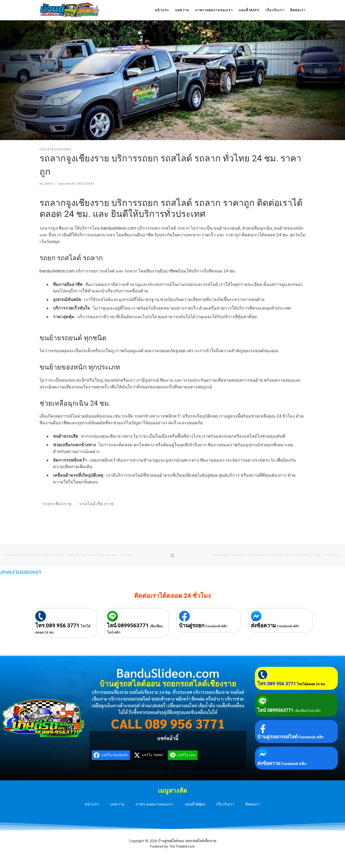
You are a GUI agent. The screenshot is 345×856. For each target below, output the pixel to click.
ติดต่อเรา (252, 804)
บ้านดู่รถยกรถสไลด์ (277, 737)
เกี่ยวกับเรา (225, 804)
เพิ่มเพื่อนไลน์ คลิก (307, 711)
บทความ (117, 804)
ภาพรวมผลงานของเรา (155, 804)
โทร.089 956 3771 (57, 626)
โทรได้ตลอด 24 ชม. (311, 684)
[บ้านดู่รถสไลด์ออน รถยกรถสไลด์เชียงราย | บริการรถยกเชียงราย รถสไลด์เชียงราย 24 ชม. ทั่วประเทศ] (69, 9)
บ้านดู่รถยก (191, 626)
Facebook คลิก (216, 626)
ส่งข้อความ (263, 626)
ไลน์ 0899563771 (128, 626)
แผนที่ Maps (195, 804)
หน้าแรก (92, 804)
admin (49, 183)
